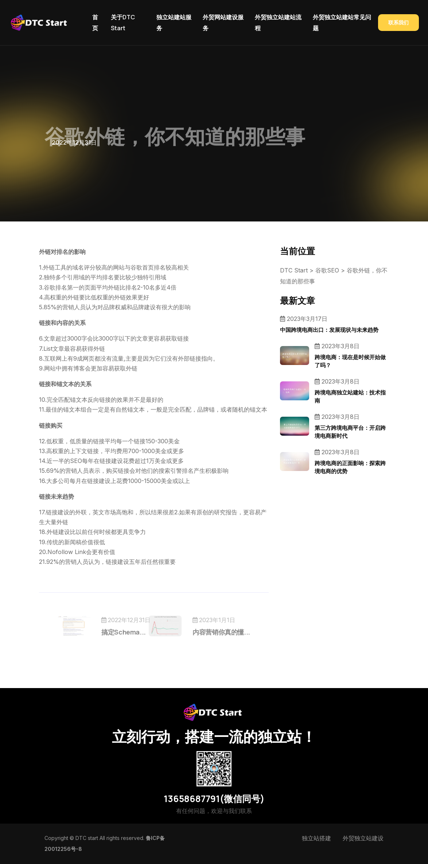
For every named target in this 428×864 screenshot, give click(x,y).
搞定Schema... (133, 632)
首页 (95, 22)
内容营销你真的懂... (211, 632)
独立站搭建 (316, 838)
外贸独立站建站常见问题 (342, 22)
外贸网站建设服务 (223, 22)
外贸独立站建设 (363, 838)
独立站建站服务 (173, 22)
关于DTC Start (123, 22)
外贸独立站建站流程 (278, 22)
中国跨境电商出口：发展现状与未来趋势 (329, 330)
